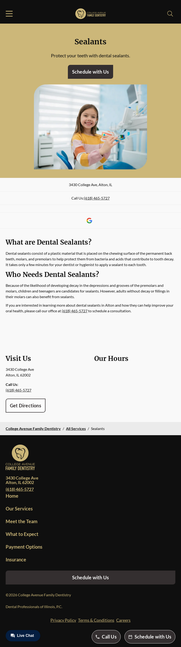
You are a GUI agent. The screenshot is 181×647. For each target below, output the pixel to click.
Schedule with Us (90, 72)
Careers (123, 620)
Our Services (19, 508)
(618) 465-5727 (97, 198)
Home (12, 496)
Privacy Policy (63, 620)
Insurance (16, 559)
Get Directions (25, 405)
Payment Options (24, 547)
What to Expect (22, 534)
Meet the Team (21, 521)
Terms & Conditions (96, 620)
